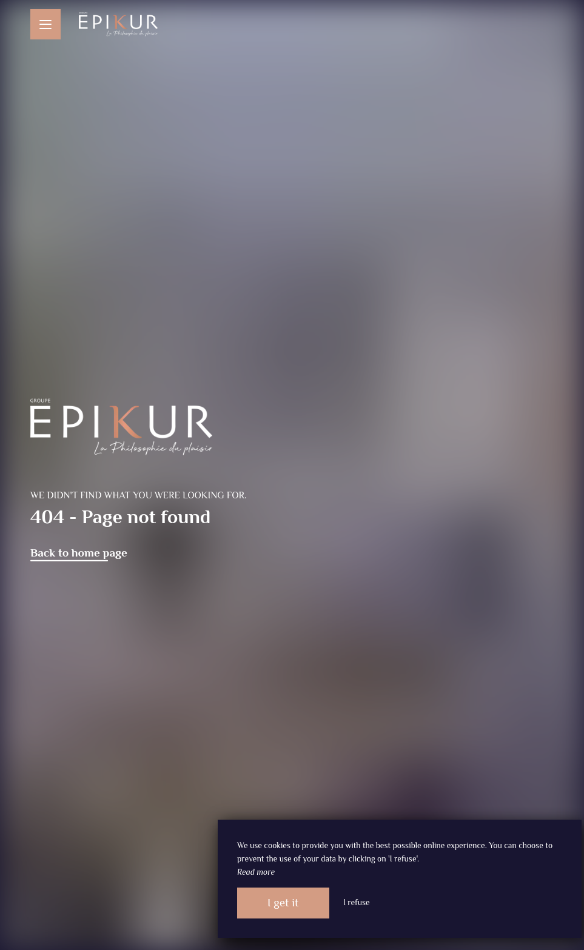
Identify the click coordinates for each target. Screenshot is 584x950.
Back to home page (78, 552)
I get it (283, 902)
